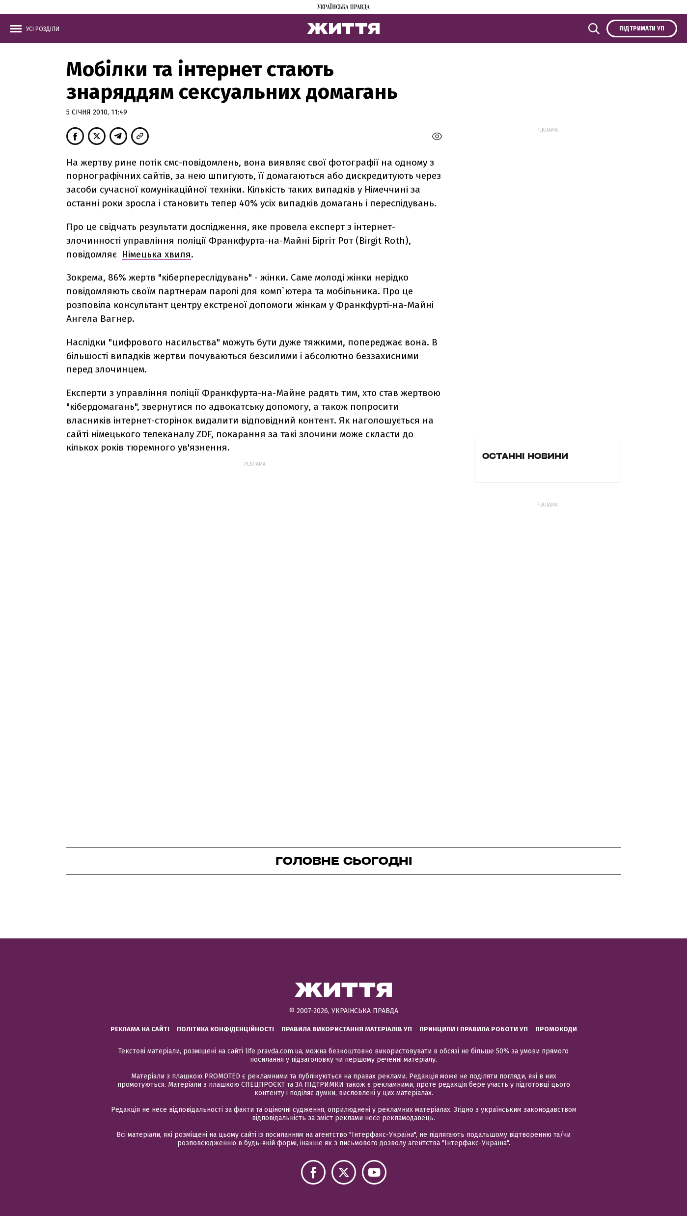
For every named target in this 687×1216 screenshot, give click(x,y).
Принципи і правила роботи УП (473, 1029)
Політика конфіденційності (225, 1029)
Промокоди (556, 1029)
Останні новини (525, 456)
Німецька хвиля (156, 254)
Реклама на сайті (139, 1029)
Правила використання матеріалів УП (346, 1029)
